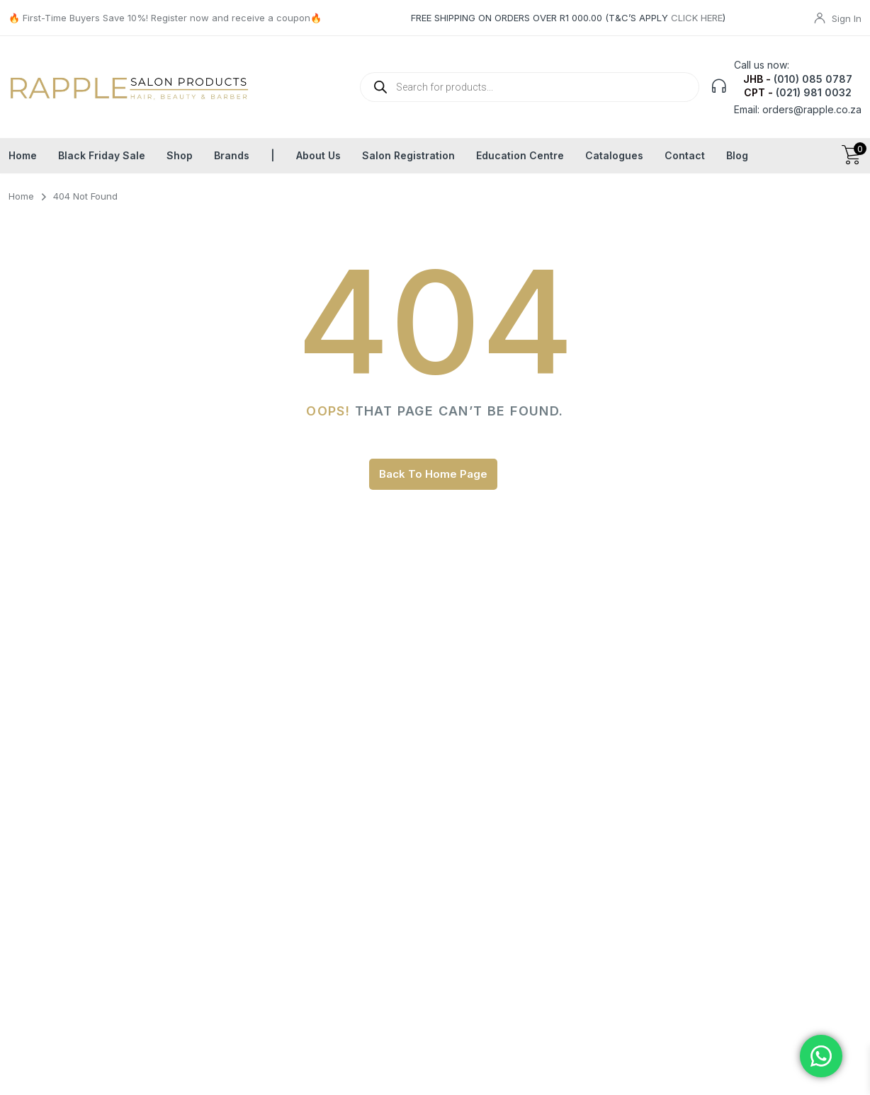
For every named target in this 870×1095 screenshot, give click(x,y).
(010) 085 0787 (813, 79)
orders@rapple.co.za (811, 109)
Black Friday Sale (101, 155)
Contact (685, 155)
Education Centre (520, 155)
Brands (231, 155)
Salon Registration (408, 155)
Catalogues (614, 155)
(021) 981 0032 (814, 92)
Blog (737, 155)
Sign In (846, 18)
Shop (179, 155)
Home (23, 155)
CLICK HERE (697, 17)
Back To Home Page (433, 474)
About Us (318, 155)
